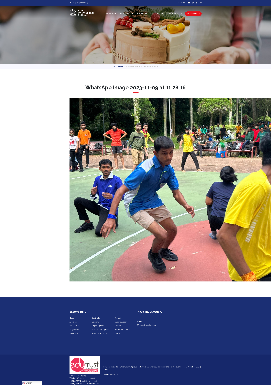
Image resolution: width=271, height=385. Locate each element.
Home (72, 318)
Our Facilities (74, 326)
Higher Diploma (98, 326)
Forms (117, 333)
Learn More (111, 374)
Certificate (96, 318)
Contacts (171, 14)
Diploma (95, 322)
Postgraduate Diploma (100, 329)
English (27, 383)
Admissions (142, 14)
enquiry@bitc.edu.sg (146, 325)
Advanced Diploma (99, 333)
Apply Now (193, 14)
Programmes (126, 14)
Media (120, 66)
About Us (110, 14)
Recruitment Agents (122, 329)
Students (157, 14)
